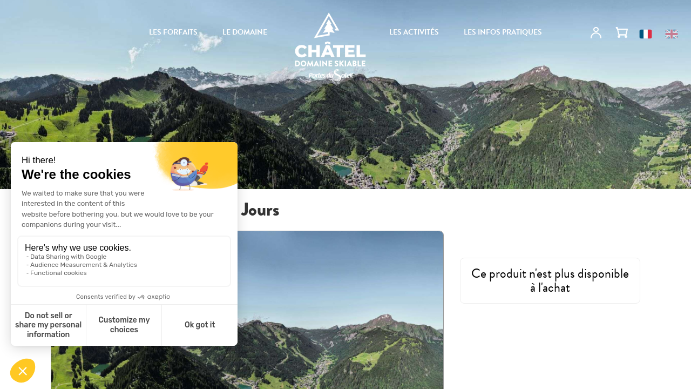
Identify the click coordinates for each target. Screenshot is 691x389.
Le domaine (244, 32)
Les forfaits (173, 32)
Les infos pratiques (503, 32)
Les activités (414, 32)
